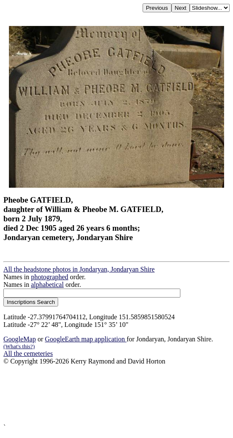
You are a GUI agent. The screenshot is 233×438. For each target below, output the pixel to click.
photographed (49, 277)
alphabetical (47, 284)
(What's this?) (19, 346)
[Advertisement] (116, 394)
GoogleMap (19, 339)
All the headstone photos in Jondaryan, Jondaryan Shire (78, 269)
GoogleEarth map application (85, 339)
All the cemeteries (28, 353)
